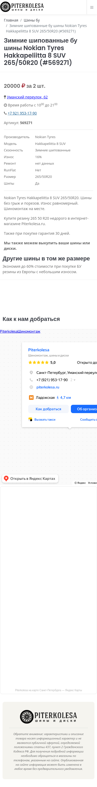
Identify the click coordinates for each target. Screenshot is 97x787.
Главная (11, 20)
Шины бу (32, 20)
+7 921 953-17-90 (22, 113)
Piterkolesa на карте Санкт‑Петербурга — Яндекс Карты (48, 690)
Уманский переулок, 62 (27, 97)
